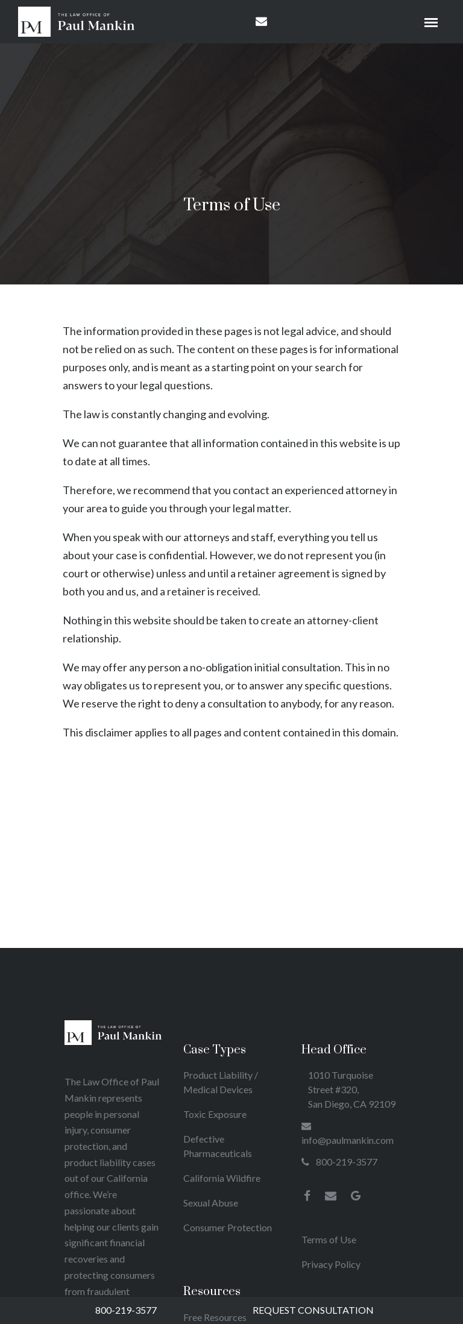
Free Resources (215, 1317)
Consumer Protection (227, 1227)
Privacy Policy (331, 1264)
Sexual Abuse (210, 1202)
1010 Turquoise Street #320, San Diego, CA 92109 (351, 1089)
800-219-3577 (126, 1310)
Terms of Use (328, 1239)
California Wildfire (221, 1178)
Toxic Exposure (215, 1114)
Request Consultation (313, 1310)
